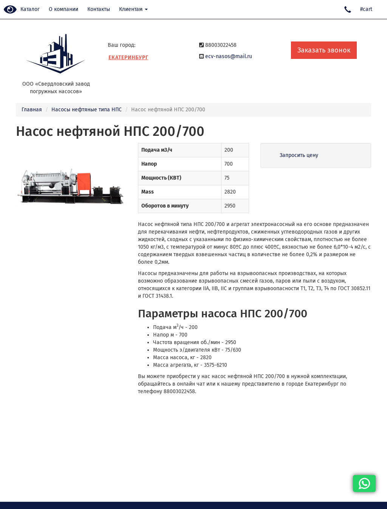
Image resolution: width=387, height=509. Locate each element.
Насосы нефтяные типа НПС (86, 109)
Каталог (30, 9)
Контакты (98, 9)
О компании (63, 9)
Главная (32, 109)
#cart (366, 9)
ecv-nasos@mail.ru (228, 56)
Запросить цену (299, 155)
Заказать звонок (323, 50)
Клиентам (133, 9)
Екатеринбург (128, 57)
